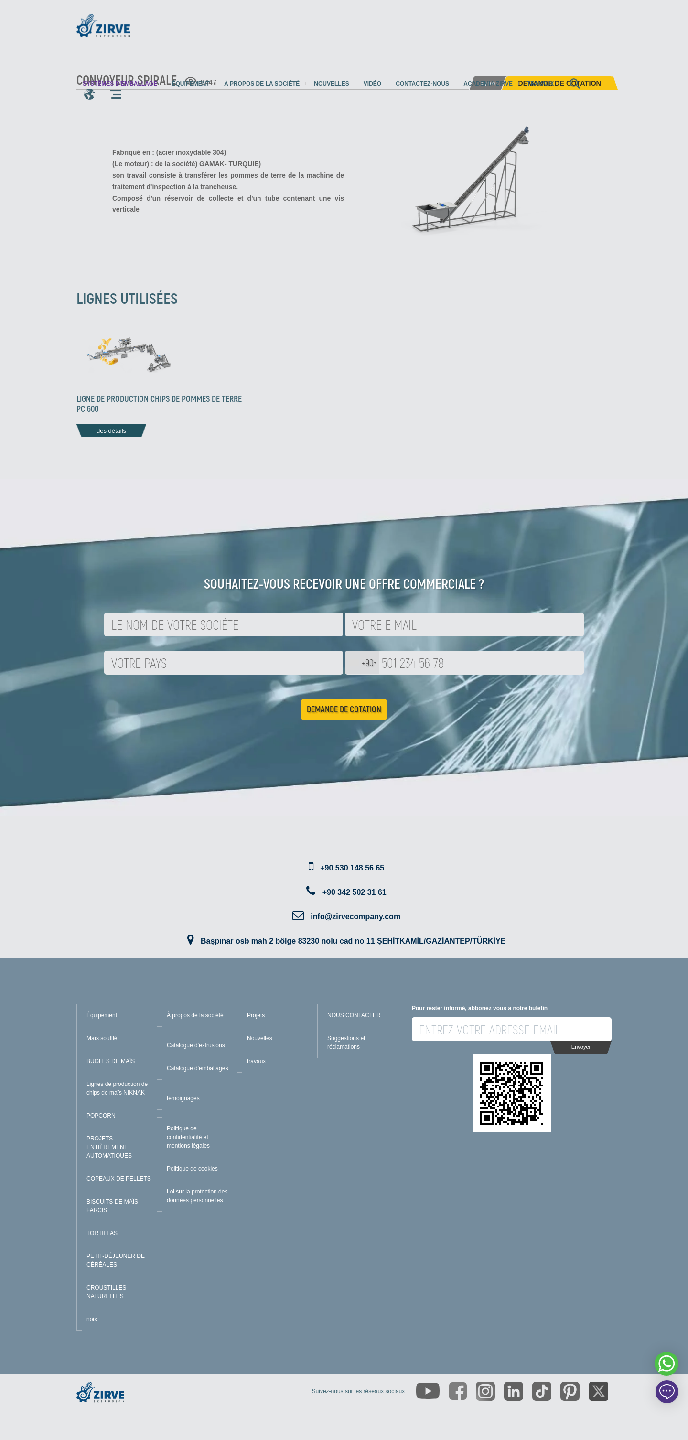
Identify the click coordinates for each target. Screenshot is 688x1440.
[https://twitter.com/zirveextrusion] (598, 1391)
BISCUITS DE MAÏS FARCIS (112, 1206)
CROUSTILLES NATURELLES (106, 1292)
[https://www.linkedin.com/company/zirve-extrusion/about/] (513, 1391)
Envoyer (581, 1047)
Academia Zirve (488, 83)
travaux (540, 83)
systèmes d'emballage (120, 83)
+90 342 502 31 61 (354, 892)
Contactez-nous (422, 83)
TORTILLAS (102, 1233)
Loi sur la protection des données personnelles (197, 1196)
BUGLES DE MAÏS (110, 1061)
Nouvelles (331, 83)
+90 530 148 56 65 (352, 868)
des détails (111, 430)
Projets (256, 1015)
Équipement (190, 83)
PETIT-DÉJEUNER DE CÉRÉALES (115, 1260)
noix (91, 1319)
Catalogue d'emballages (197, 1068)
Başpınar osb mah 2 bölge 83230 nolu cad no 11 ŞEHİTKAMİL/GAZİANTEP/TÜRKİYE (353, 941)
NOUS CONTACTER (354, 1015)
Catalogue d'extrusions (196, 1045)
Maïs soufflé (101, 1038)
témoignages (183, 1098)
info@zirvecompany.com (355, 917)
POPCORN (101, 1115)
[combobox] (362, 662)
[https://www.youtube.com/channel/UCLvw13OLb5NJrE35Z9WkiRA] (428, 1391)
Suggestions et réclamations (346, 1042)
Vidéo (372, 83)
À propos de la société (262, 83)
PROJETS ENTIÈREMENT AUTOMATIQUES (109, 1147)
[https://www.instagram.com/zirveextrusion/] (485, 1391)
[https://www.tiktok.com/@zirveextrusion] (541, 1391)
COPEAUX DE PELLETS (118, 1178)
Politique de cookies (192, 1168)
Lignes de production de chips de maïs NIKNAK (117, 1088)
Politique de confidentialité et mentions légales (188, 1137)
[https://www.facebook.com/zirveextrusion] (458, 1391)
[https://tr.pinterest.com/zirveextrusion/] (570, 1391)
